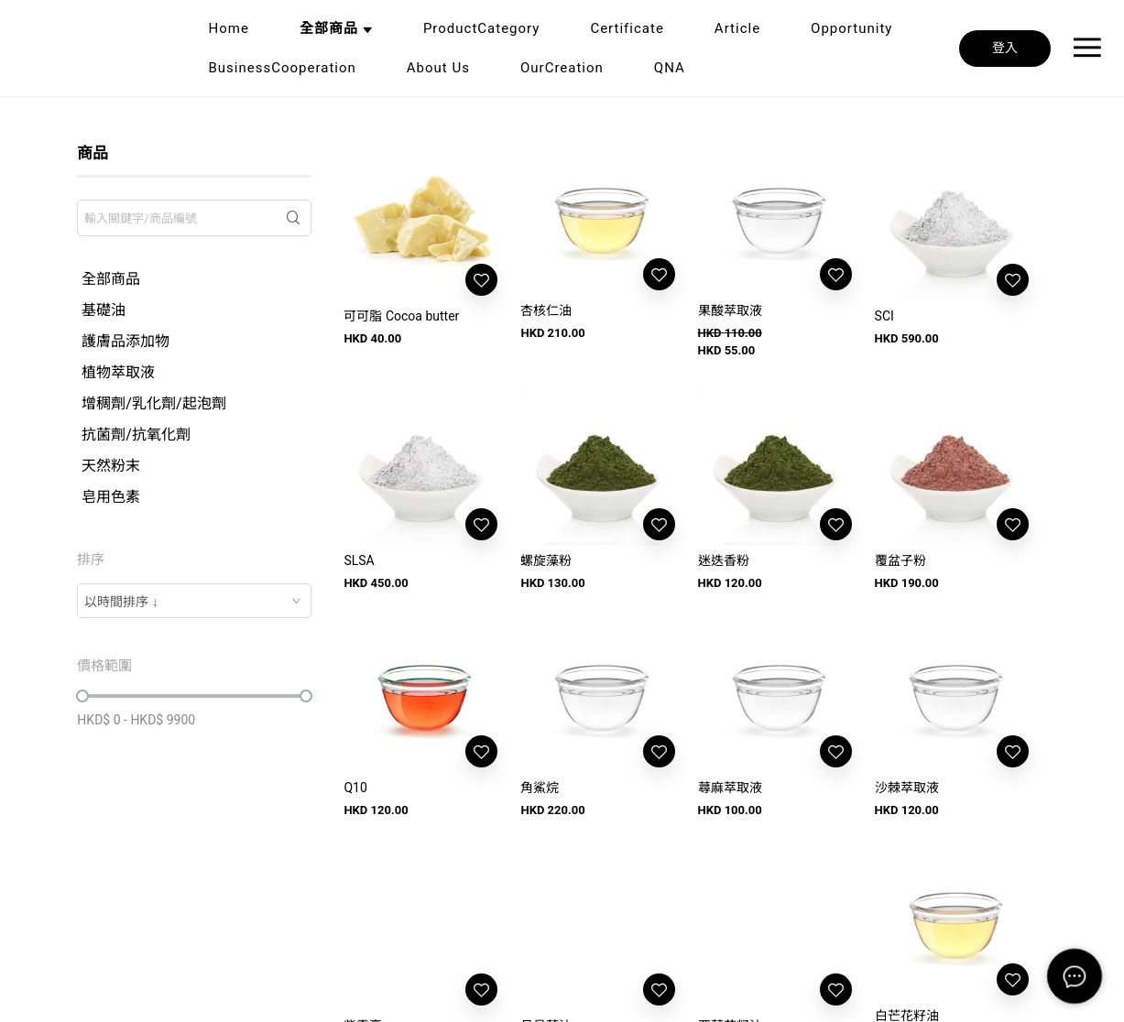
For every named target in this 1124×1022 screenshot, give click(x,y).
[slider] (82, 696)
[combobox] (194, 600)
